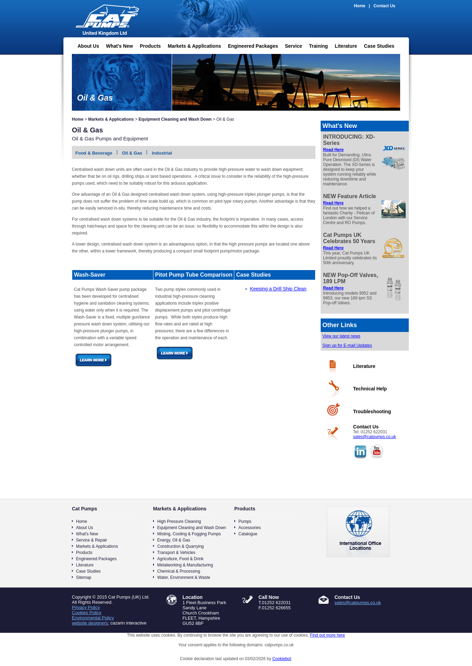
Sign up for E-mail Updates (347, 345)
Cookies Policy (86, 612)
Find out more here (327, 635)
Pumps (244, 521)
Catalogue (247, 533)
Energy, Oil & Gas (173, 540)
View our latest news (341, 336)
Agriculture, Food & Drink (180, 558)
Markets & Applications (191, 45)
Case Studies (376, 45)
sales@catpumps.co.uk (374, 436)
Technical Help (370, 388)
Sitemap (83, 577)
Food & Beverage (93, 153)
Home (359, 5)
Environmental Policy (93, 617)
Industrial (162, 153)
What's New (117, 45)
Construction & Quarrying (180, 546)
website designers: (90, 623)
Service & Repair (91, 540)
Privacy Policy (86, 607)
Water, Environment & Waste (183, 577)
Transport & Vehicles (176, 552)
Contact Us (384, 5)
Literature (343, 45)
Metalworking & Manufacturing (185, 565)
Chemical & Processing (178, 571)
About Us (85, 45)
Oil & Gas (132, 153)
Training (315, 45)
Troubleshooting (372, 411)
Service (290, 45)
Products (147, 45)
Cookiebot (281, 658)
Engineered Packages (250, 45)
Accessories (249, 527)
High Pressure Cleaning (179, 521)
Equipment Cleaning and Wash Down (175, 119)
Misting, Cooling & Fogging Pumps (189, 533)
